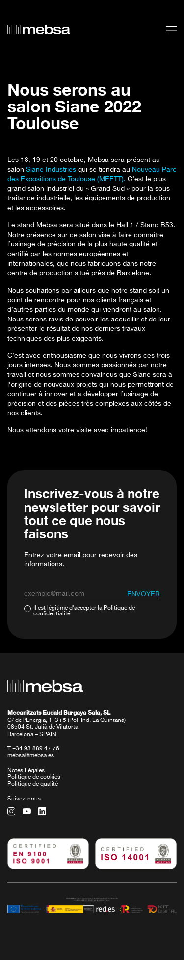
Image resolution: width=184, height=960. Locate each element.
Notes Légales (26, 770)
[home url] (38, 29)
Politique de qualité (32, 784)
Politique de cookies (33, 777)
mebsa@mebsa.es (30, 756)
